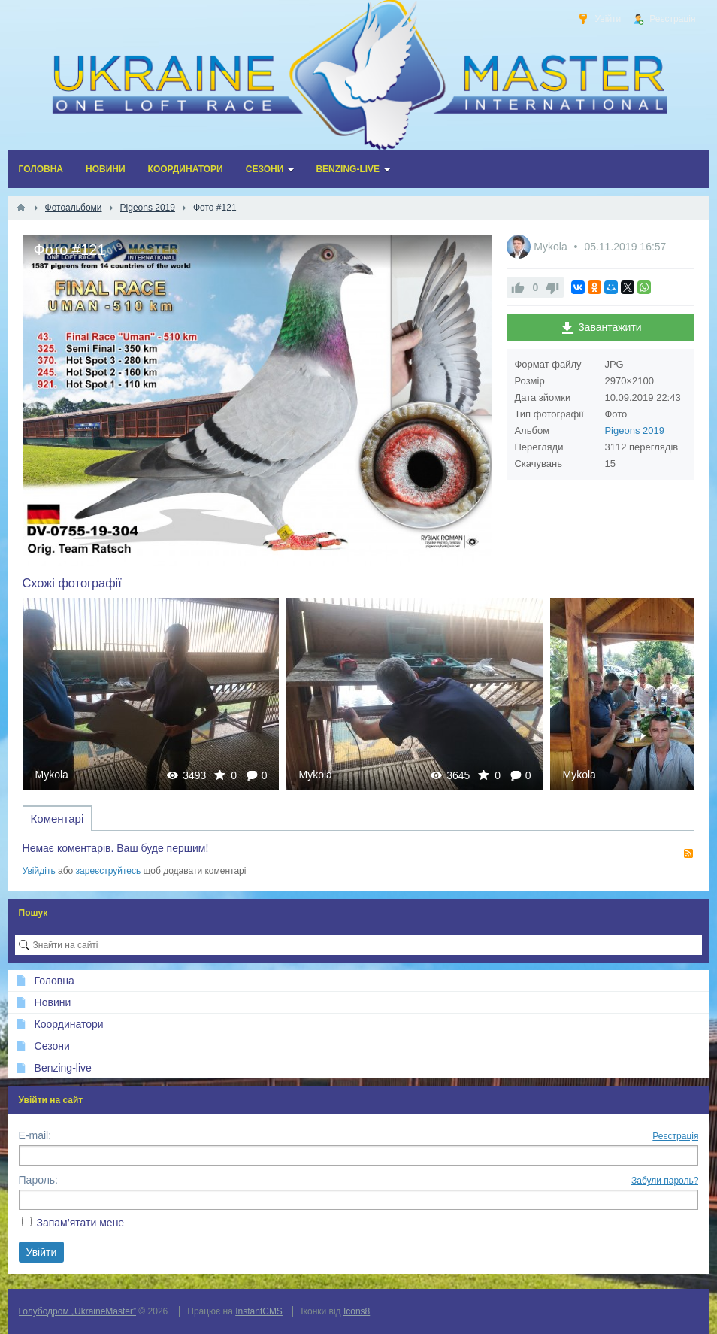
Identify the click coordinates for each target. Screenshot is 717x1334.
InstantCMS (259, 1311)
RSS (688, 853)
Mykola (552, 247)
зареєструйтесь (108, 871)
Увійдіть (39, 871)
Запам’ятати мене (80, 1223)
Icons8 (356, 1311)
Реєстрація (675, 1136)
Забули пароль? (665, 1180)
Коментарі (57, 818)
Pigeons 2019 (634, 430)
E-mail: (35, 1135)
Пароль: (38, 1180)
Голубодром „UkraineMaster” (77, 1311)
